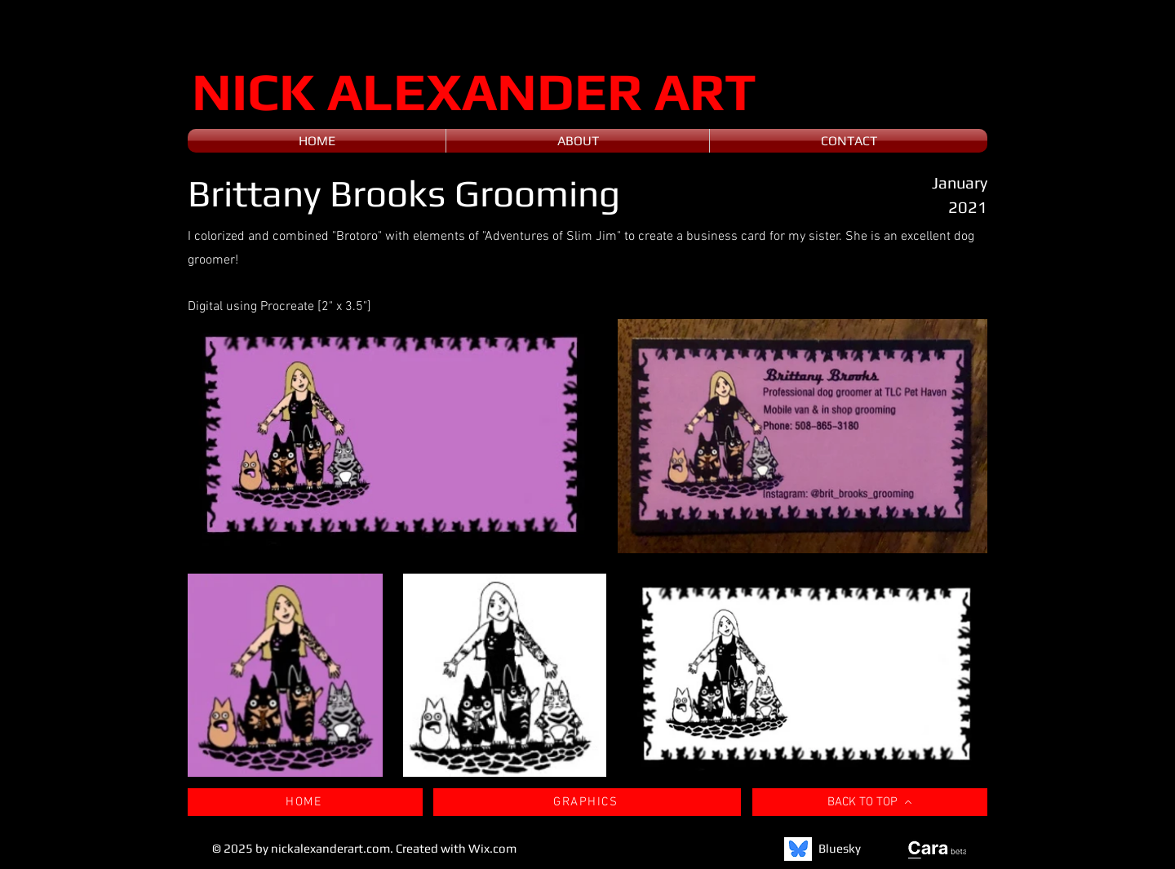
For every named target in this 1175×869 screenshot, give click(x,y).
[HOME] (305, 802)
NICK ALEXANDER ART (474, 91)
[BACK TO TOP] (869, 802)
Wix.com (492, 848)
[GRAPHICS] (587, 802)
